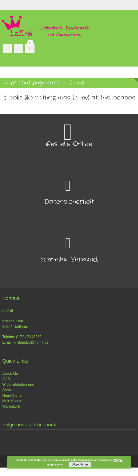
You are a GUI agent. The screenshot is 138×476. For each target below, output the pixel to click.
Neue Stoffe (11, 395)
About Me (10, 373)
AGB (6, 379)
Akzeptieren (80, 464)
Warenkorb (11, 406)
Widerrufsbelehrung (18, 384)
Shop (6, 390)
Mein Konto (11, 401)
